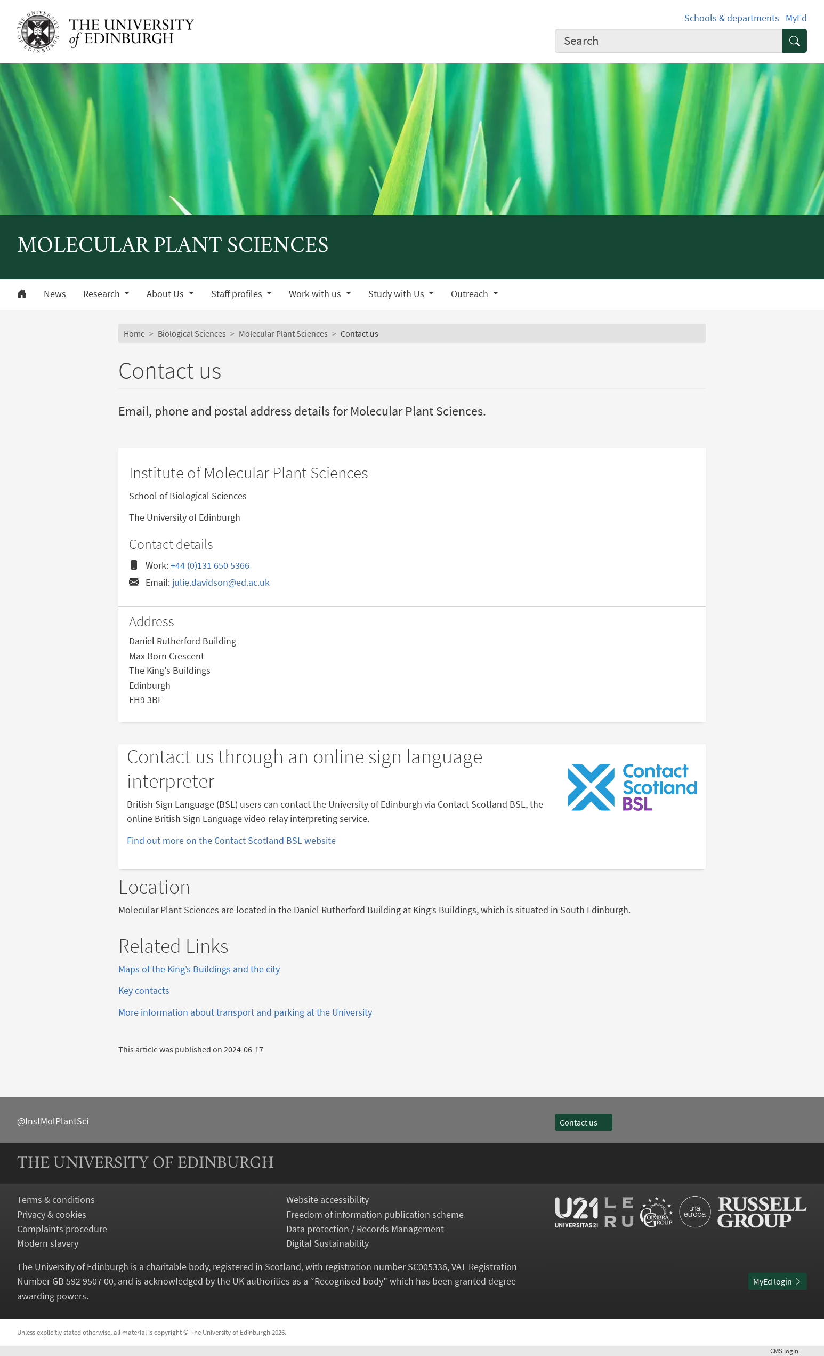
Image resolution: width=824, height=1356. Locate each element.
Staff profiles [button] (237, 294)
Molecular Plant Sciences (283, 333)
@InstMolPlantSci (52, 1121)
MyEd (796, 18)
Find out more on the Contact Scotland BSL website (231, 840)
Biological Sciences (192, 333)
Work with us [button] (316, 294)
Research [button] (102, 294)
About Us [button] (166, 294)
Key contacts (143, 990)
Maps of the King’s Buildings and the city (199, 969)
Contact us (584, 1122)
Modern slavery (47, 1243)
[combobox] (669, 41)
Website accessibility (327, 1199)
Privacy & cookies (51, 1214)
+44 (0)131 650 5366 (210, 565)
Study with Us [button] (397, 294)
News (55, 294)
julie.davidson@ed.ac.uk (221, 582)
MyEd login (777, 1281)
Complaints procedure (62, 1229)
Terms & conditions (56, 1199)
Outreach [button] (470, 294)
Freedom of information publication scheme (375, 1214)
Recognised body (348, 1281)
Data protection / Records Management (365, 1229)
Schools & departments (731, 18)
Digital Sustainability (327, 1243)
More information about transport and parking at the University (245, 1012)
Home (134, 333)
